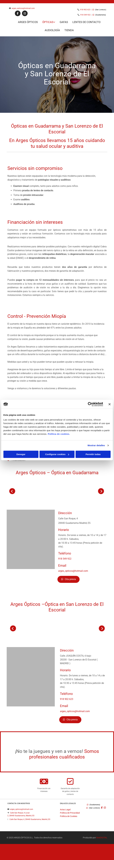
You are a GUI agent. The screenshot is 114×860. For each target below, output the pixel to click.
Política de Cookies (68, 816)
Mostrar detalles (96, 445)
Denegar (20, 454)
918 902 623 (85, 10)
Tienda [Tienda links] (69, 30)
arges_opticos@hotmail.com (23, 8)
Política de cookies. (59, 434)
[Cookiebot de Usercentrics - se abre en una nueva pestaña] (90, 404)
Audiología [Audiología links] (52, 30)
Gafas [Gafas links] (64, 22)
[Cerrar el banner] (110, 404)
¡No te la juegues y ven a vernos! (49, 753)
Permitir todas (93, 454)
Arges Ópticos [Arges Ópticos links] (28, 22)
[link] (46, 22)
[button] (68, 579)
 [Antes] (82, 628)
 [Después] (32, 491)
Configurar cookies (57, 454)
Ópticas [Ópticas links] (47, 22)
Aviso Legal (65, 809)
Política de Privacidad (70, 813)
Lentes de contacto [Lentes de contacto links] (86, 22)
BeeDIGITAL (101, 837)
